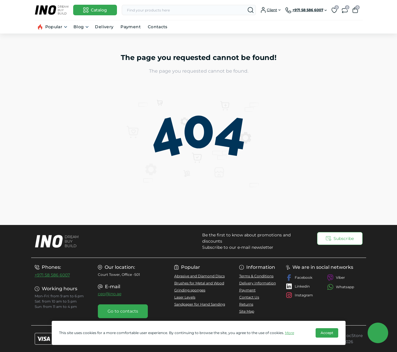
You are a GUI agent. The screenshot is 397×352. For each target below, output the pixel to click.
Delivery (104, 26)
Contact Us (249, 297)
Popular (54, 26)
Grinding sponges (189, 290)
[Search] (251, 10)
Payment (130, 26)
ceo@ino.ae (109, 293)
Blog (78, 26)
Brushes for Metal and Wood (199, 283)
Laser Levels (184, 297)
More (289, 333)
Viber (336, 277)
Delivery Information (257, 283)
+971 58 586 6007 (52, 275)
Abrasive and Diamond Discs (199, 276)
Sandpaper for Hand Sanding (199, 304)
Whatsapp (340, 287)
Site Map (246, 311)
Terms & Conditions (256, 276)
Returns (246, 304)
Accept (327, 333)
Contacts (157, 26)
